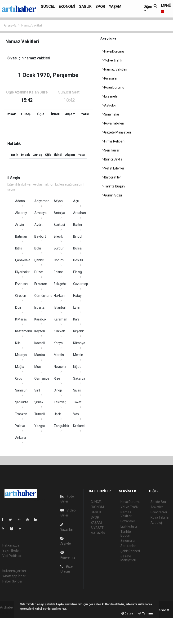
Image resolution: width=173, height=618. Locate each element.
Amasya (40, 213)
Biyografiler (111, 177)
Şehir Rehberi (130, 551)
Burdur (59, 248)
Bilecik (58, 236)
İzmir (77, 307)
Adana (20, 201)
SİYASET (97, 528)
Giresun (20, 296)
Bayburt (40, 236)
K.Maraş (21, 319)
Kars (76, 319)
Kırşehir (78, 331)
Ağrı (76, 201)
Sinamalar (110, 114)
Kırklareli (79, 426)
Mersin (78, 355)
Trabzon (21, 414)
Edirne (58, 272)
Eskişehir (60, 284)
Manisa (39, 355)
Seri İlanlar (111, 150)
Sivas (77, 390)
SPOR (100, 6)
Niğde (77, 367)
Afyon (58, 201)
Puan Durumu (113, 87)
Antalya (59, 213)
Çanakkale (22, 260)
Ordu (18, 378)
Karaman (60, 319)
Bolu (37, 248)
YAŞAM (115, 6)
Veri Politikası (12, 556)
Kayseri (39, 331)
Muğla (19, 367)
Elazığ (77, 272)
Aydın (38, 225)
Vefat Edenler (113, 168)
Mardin (59, 355)
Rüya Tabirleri (113, 123)
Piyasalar (110, 78)
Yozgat (39, 426)
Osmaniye (41, 378)
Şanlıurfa (21, 402)
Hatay (77, 296)
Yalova (20, 426)
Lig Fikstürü (128, 526)
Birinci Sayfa (112, 159)
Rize (57, 378)
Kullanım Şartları (14, 571)
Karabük (40, 319)
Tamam (145, 613)
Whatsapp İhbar (13, 576)
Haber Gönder (12, 581)
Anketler (157, 507)
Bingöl (77, 236)
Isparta (39, 307)
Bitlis (18, 248)
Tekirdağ (60, 402)
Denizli (78, 260)
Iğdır (18, 307)
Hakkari (59, 296)
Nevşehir (60, 367)
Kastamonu (23, 331)
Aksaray (21, 213)
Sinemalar (127, 540)
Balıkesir (60, 225)
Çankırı (39, 260)
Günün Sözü (112, 195)
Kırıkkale (60, 331)
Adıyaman (41, 201)
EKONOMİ (67, 6)
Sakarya (79, 378)
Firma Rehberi (113, 141)
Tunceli (39, 414)
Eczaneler (110, 96)
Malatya (21, 355)
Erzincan (21, 284)
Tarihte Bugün (113, 186)
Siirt (37, 390)
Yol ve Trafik (112, 60)
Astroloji (109, 105)
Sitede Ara (158, 502)
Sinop (58, 390)
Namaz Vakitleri (31, 25)
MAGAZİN (98, 533)
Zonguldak (61, 426)
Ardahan (79, 213)
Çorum (59, 260)
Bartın (77, 225)
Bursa (77, 248)
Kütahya (79, 343)
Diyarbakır (22, 272)
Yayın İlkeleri (11, 550)
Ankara (20, 438)
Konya (58, 343)
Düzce (39, 272)
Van (76, 414)
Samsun (21, 390)
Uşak (57, 414)
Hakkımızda (10, 545)
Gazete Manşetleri (116, 132)
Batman (21, 236)
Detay (127, 613)
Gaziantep (80, 284)
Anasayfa (10, 25)
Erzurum (40, 284)
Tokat (77, 402)
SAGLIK (85, 6)
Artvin (19, 225)
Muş (37, 367)
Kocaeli (39, 343)
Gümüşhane (43, 296)
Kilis (18, 343)
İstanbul (59, 307)
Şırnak (38, 402)
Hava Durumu (113, 51)
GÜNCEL (48, 6)
